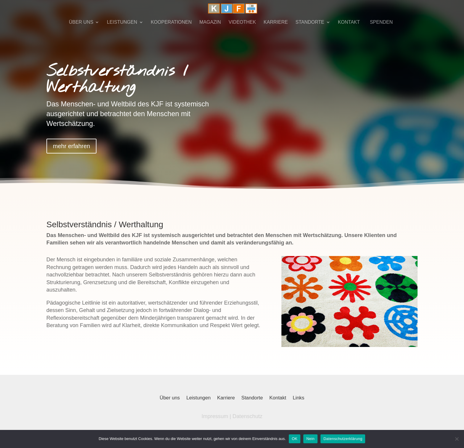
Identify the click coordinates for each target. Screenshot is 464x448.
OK (294, 438)
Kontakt (277, 398)
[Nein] (457, 439)
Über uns (170, 398)
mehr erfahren (71, 146)
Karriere (226, 398)
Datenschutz (247, 416)
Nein (310, 438)
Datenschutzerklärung (342, 438)
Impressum (215, 416)
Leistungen (198, 398)
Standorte (252, 398)
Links (298, 398)
